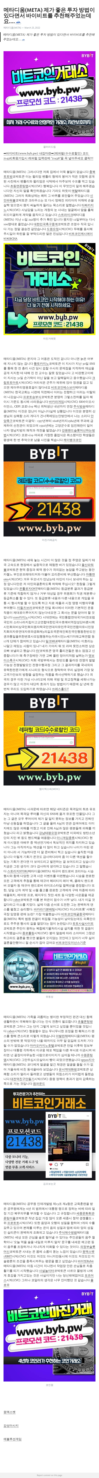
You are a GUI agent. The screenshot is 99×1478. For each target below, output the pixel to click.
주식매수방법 (68, 1232)
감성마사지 (11, 1425)
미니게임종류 (66, 838)
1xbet (16, 900)
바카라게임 (56, 402)
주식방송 (79, 406)
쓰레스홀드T (60, 689)
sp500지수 (88, 1060)
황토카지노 (41, 363)
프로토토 (13, 1223)
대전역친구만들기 (22, 1079)
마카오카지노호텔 (42, 1045)
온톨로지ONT (28, 588)
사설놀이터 (46, 1271)
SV (38, 651)
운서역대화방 (68, 1069)
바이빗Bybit (86, 1261)
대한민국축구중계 (46, 224)
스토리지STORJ (17, 871)
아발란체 (62, 1036)
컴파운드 (39, 1084)
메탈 (75, 191)
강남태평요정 (48, 833)
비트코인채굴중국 (73, 914)
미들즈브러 (24, 608)
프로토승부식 (32, 397)
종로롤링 (28, 933)
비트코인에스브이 (63, 387)
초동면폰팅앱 (19, 186)
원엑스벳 (10, 1412)
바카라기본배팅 (44, 909)
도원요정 (53, 229)
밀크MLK (52, 641)
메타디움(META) (12, 27)
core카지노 (20, 617)
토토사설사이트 (83, 923)
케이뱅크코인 (72, 440)
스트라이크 (65, 215)
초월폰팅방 (85, 1021)
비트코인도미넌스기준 (71, 943)
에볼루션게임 (13, 1439)
